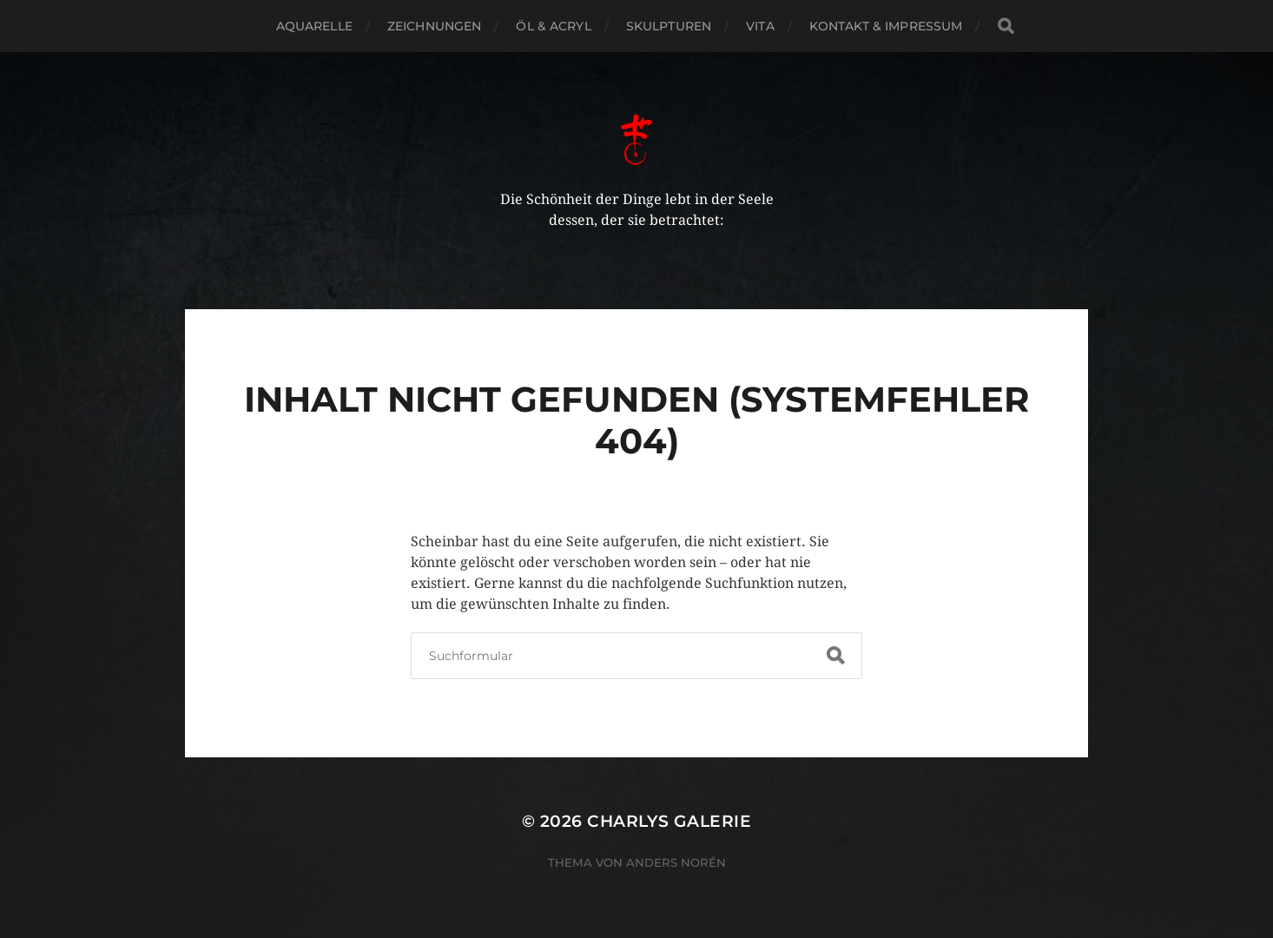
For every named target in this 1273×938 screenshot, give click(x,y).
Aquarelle (314, 26)
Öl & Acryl (553, 26)
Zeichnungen (434, 26)
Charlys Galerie (669, 821)
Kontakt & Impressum (886, 26)
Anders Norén (676, 862)
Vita (760, 26)
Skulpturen (668, 26)
